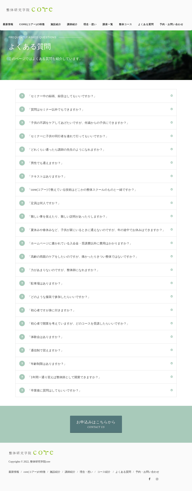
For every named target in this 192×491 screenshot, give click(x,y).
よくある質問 (123, 471)
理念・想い (86, 471)
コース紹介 (103, 471)
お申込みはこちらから (96, 424)
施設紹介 (55, 471)
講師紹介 (70, 471)
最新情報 (14, 471)
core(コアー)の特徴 (34, 471)
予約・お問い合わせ (147, 471)
